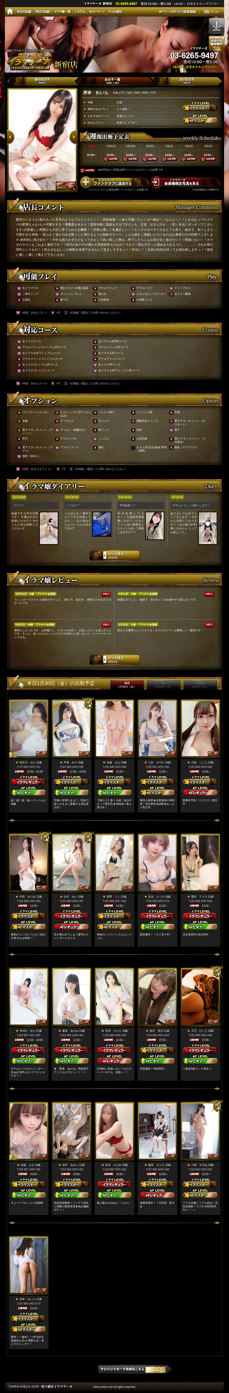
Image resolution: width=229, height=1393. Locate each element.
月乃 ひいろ (199, 1030)
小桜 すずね (199, 1165)
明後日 (200, 685)
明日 (164, 685)
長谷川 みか (27, 762)
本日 (127, 685)
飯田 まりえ (156, 1165)
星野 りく (113, 896)
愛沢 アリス (199, 896)
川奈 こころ (199, 762)
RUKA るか (27, 1030)
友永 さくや (156, 896)
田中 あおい (70, 1165)
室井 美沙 (156, 1030)
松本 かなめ (113, 1165)
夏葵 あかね (70, 1030)
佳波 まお (27, 1165)
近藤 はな (113, 762)
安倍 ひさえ (113, 1030)
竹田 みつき (27, 896)
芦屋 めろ (70, 762)
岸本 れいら (27, 1299)
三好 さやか (156, 762)
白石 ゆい (70, 896)
